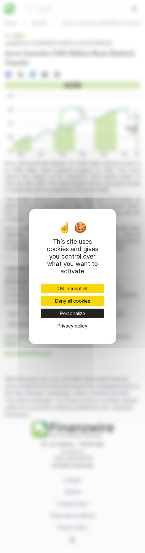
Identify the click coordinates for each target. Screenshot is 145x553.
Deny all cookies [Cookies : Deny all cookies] (72, 301)
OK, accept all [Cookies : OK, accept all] (72, 288)
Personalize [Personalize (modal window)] (72, 313)
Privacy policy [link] (72, 326)
